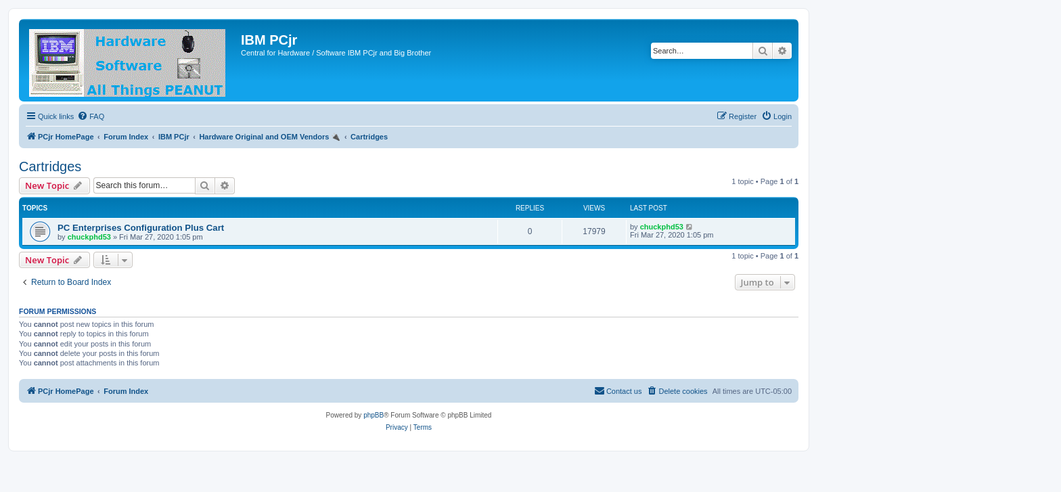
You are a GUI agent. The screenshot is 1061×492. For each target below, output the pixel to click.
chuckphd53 (89, 237)
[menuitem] (90, 116)
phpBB (373, 415)
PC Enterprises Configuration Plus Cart (141, 228)
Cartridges (50, 166)
